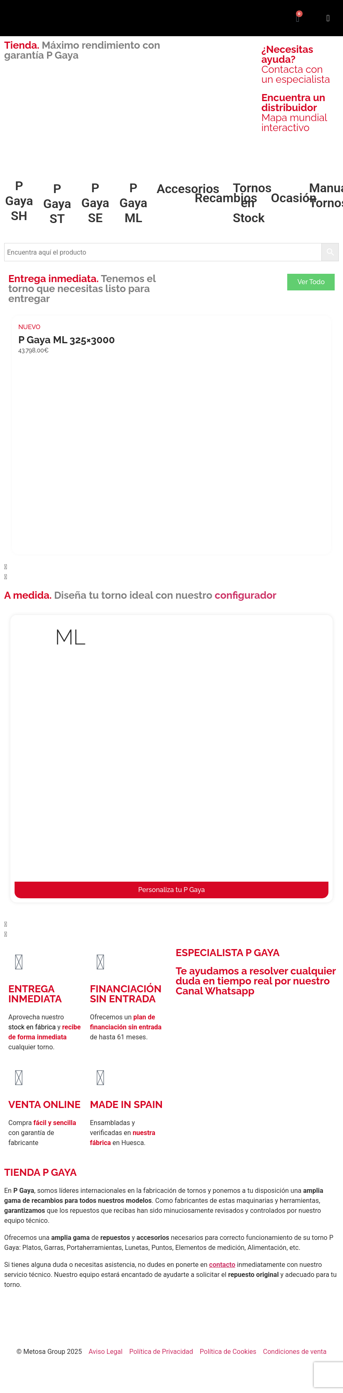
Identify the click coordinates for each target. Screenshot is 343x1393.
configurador (245, 595)
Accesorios (188, 188)
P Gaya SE (95, 203)
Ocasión (293, 198)
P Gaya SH (19, 200)
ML (70, 637)
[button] (328, 18)
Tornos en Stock (252, 203)
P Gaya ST (57, 203)
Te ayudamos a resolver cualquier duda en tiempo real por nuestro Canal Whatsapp (256, 981)
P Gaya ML (133, 203)
